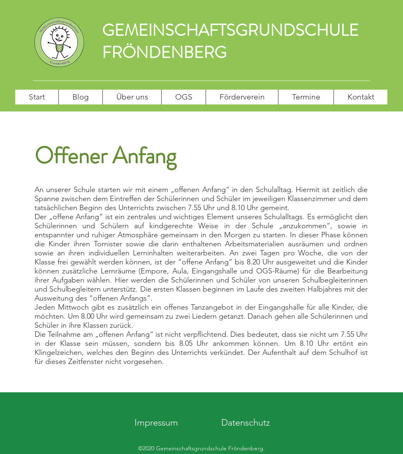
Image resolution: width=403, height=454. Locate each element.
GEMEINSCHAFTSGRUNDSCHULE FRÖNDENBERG (230, 41)
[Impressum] (156, 422)
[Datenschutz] (245, 422)
